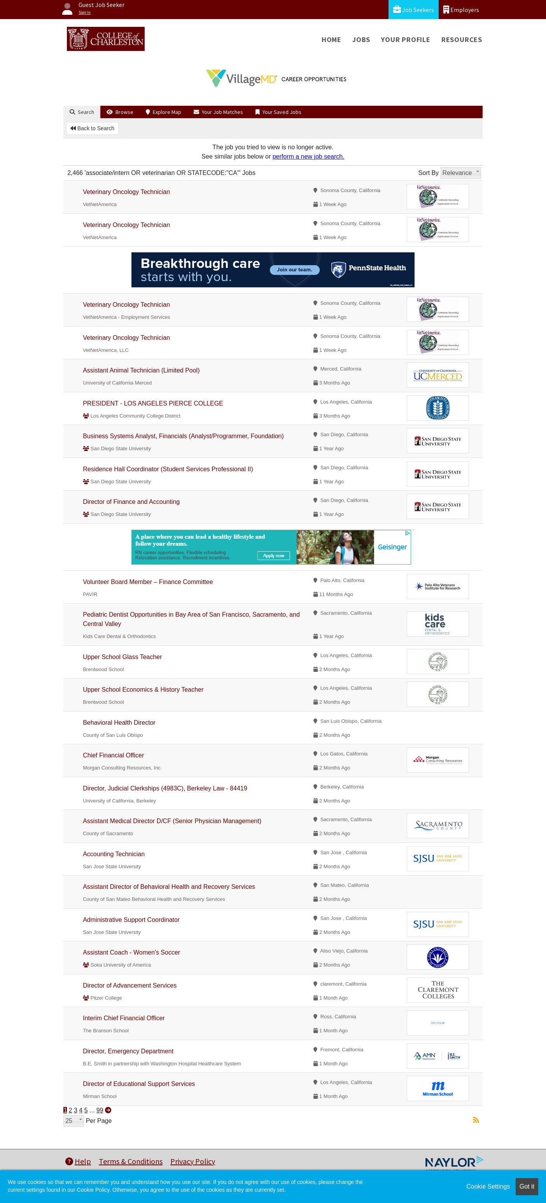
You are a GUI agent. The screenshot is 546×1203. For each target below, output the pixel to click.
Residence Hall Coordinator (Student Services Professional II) (168, 469)
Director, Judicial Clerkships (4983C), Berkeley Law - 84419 (165, 788)
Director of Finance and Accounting (131, 501)
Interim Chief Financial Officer (123, 1018)
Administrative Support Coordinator (131, 919)
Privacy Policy (192, 1161)
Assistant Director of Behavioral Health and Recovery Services (169, 886)
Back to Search (92, 128)
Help (78, 1161)
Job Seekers (413, 9)
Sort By (428, 173)
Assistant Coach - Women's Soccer (131, 952)
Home (331, 39)
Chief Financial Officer (113, 755)
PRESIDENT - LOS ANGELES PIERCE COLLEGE (153, 403)
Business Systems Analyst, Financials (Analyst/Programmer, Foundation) (183, 436)
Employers (461, 9)
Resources (461, 39)
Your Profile (405, 39)
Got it (527, 1186)
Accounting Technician (114, 854)
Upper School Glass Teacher (122, 657)
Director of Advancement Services (130, 985)
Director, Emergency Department (128, 1051)
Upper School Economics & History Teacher (143, 689)
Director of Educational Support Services (139, 1084)
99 (99, 1110)
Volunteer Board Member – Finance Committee (148, 582)
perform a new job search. (309, 156)
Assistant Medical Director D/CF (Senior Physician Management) (172, 821)
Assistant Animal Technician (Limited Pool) (141, 370)
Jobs (361, 39)
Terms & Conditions (131, 1161)
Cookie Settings (488, 1186)
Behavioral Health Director (119, 722)
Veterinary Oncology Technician (126, 192)
